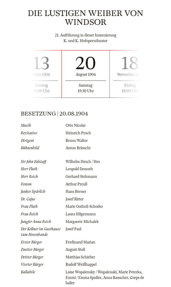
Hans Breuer (76, 191)
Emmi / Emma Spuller (83, 278)
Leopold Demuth (79, 169)
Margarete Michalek (82, 222)
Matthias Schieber (80, 257)
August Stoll (75, 249)
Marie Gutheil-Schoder (84, 206)
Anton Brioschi (78, 148)
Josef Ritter (75, 199)
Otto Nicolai (75, 125)
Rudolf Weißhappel (81, 264)
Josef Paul (73, 229)
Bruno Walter (77, 141)
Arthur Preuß (76, 184)
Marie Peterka (129, 272)
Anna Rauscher (115, 278)
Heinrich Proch (78, 133)
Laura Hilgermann (81, 214)
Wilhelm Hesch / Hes (83, 162)
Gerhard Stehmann (81, 177)
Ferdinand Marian (80, 242)
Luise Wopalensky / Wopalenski (91, 272)
